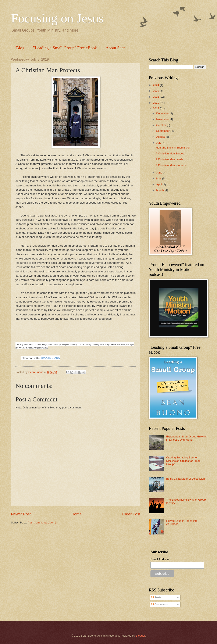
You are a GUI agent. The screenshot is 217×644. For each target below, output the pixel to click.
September (163, 130)
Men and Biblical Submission (173, 147)
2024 (156, 85)
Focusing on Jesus (57, 18)
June (159, 172)
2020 (156, 102)
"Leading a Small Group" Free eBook (65, 48)
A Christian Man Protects (171, 165)
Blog (20, 48)
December (163, 113)
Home (76, 514)
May (159, 178)
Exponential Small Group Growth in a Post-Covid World (186, 438)
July (159, 142)
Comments (159, 604)
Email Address (159, 559)
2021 (156, 96)
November (163, 119)
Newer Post (21, 514)
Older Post (131, 514)
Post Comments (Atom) (42, 522)
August (161, 136)
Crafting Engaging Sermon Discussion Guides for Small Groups (183, 461)
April (159, 184)
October (161, 125)
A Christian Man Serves (170, 153)
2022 (156, 90)
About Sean (115, 48)
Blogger (140, 635)
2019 (156, 108)
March (160, 190)
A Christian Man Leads (169, 159)
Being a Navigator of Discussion (185, 478)
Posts (156, 597)
